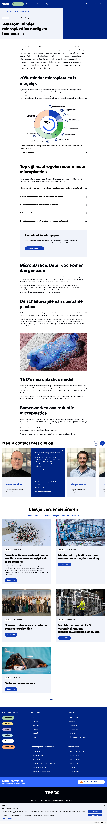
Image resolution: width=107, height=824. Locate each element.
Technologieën (37, 757)
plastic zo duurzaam (45, 319)
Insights (35, 727)
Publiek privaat (74, 753)
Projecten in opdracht (76, 749)
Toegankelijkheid (58, 798)
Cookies (33, 798)
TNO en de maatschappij (77, 735)
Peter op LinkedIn (44, 491)
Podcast (65, 513)
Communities (73, 739)
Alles (30, 513)
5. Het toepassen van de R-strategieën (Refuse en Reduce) (44, 221)
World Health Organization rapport (32, 279)
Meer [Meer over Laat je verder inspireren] (52, 697)
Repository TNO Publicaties (41, 769)
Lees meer (11, 578)
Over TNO (72, 710)
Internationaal (74, 769)
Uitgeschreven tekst (28, 152)
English (4, 805)
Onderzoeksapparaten (40, 753)
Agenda (35, 719)
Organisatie (73, 723)
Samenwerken (73, 744)
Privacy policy (11, 818)
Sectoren (8, 738)
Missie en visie (74, 715)
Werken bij (9, 744)
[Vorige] (96, 443)
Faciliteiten (36, 749)
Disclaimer (68, 798)
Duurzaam (17, 4)
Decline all (95, 815)
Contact (72, 731)
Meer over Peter (41, 470)
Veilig (38, 4)
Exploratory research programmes (44, 761)
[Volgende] (102, 443)
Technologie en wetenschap (42, 744)
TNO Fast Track (74, 757)
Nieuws (38, 513)
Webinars (36, 723)
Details (4, 818)
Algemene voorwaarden (51, 802)
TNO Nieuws (37, 739)
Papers (35, 735)
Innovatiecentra (74, 765)
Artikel (47, 513)
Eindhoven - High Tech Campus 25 (49, 483)
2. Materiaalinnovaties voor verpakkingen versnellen (41, 196)
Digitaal (48, 4)
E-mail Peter (42, 488)
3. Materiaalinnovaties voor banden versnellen (39, 205)
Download (35, 248)
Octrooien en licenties (40, 765)
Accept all (95, 811)
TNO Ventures (74, 761)
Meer (88, 4)
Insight (56, 513)
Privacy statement (44, 798)
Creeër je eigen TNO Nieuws (93, 779)
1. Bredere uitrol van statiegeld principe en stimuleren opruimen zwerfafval (51, 188)
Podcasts (36, 731)
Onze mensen (74, 727)
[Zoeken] (96, 4)
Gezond (28, 4)
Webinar (75, 513)
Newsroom (35, 710)
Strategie (72, 719)
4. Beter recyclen (27, 213)
